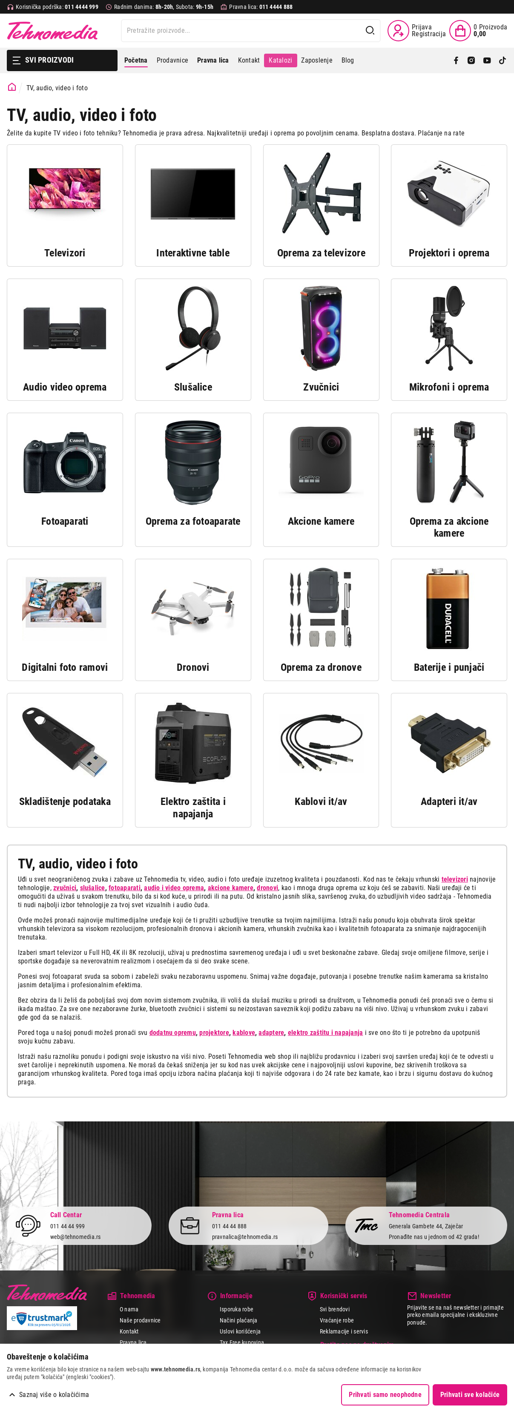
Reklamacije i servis (344, 1331)
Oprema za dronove (321, 667)
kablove (244, 1033)
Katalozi (280, 60)
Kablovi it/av (321, 802)
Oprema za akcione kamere (449, 527)
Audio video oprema (64, 387)
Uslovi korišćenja (240, 1331)
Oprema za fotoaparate (193, 521)
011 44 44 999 (67, 1226)
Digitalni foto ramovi (65, 667)
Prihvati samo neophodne (385, 1395)
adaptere (271, 1033)
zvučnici (64, 888)
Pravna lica (133, 1342)
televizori (455, 879)
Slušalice (193, 387)
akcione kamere (230, 888)
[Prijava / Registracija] (417, 30)
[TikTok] (502, 60)
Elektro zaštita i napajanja (193, 808)
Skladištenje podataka (65, 802)
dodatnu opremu (172, 1033)
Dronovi (193, 667)
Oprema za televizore (321, 253)
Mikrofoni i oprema (449, 387)
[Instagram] (471, 60)
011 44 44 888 (229, 1226)
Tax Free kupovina (242, 1342)
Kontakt (249, 60)
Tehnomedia (52, 30)
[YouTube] (487, 60)
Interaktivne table (192, 253)
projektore (214, 1033)
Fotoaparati (65, 521)
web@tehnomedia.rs (75, 1236)
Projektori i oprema (449, 253)
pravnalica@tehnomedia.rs (245, 1236)
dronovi (267, 888)
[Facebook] (456, 60)
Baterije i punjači (449, 667)
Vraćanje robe (337, 1320)
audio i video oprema (174, 888)
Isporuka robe (236, 1309)
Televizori (64, 253)
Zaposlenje (316, 60)
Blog (348, 60)
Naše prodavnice (140, 1320)
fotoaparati (125, 888)
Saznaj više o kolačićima (54, 1395)
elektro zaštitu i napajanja (325, 1033)
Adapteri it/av (449, 802)
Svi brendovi (335, 1309)
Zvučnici (321, 387)
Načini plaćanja (239, 1320)
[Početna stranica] (12, 87)
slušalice (92, 888)
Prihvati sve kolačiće (470, 1395)
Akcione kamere (321, 521)
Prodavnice (172, 60)
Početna (136, 60)
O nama (129, 1309)
